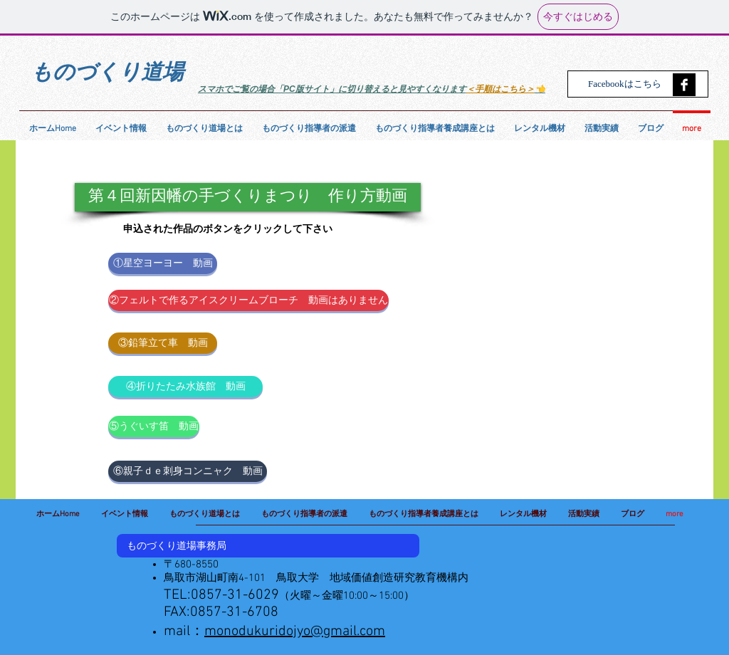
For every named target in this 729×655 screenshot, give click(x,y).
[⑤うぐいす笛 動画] (153, 426)
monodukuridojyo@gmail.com (294, 631)
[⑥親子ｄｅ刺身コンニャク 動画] (187, 471)
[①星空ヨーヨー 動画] (162, 263)
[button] (248, 197)
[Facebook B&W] (684, 84)
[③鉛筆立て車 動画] (162, 343)
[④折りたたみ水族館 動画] (185, 386)
